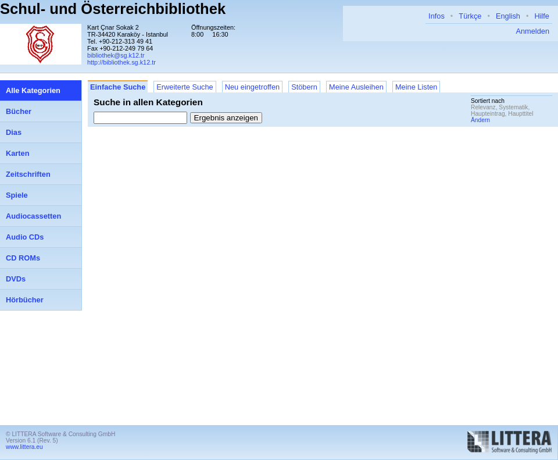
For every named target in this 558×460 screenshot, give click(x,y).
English (508, 16)
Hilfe (541, 16)
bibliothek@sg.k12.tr (116, 55)
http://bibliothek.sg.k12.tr (121, 62)
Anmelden (532, 31)
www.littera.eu (24, 447)
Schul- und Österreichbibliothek (113, 9)
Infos (436, 16)
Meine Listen (416, 87)
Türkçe (470, 16)
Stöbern (304, 87)
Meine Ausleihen (356, 87)
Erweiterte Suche (184, 87)
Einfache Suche (117, 87)
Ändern (480, 120)
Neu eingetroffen (252, 87)
